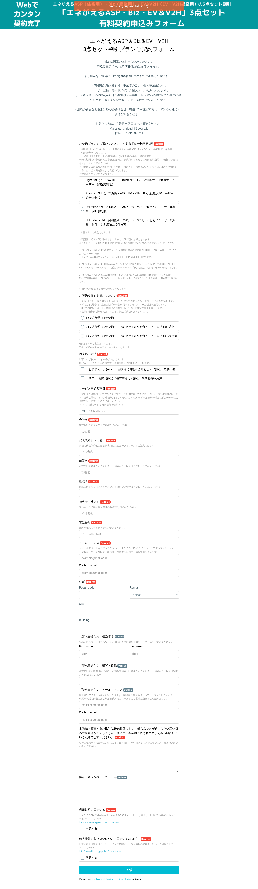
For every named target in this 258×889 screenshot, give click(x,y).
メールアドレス (95, 543)
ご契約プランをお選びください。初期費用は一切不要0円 (121, 144)
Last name (136, 646)
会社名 (89, 420)
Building (84, 620)
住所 (87, 582)
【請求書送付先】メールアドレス (106, 690)
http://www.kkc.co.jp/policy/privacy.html (100, 851)
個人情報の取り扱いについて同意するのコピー (115, 839)
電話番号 (90, 522)
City (81, 604)
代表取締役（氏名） (97, 440)
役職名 (89, 481)
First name (86, 646)
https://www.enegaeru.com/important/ (99, 822)
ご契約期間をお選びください (103, 295)
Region (134, 587)
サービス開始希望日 (97, 388)
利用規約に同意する (97, 810)
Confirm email (88, 565)
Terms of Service (104, 879)
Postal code (86, 587)
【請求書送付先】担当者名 (101, 636)
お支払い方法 (93, 354)
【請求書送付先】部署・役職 (103, 666)
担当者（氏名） (95, 502)
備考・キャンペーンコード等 (103, 777)
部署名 (89, 461)
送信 (129, 870)
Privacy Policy (124, 879)
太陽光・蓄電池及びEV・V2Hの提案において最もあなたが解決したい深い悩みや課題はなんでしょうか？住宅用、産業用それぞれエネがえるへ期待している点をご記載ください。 (128, 733)
